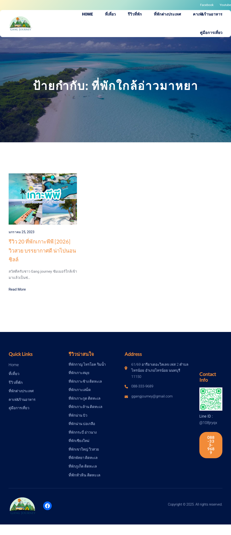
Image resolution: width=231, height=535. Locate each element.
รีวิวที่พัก (16, 382)
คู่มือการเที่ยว (19, 408)
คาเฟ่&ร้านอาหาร (22, 399)
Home (14, 365)
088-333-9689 (211, 445)
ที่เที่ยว (14, 373)
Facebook (207, 5)
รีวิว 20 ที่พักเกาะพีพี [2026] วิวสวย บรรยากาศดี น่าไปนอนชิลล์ (42, 250)
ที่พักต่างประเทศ (21, 391)
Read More (17, 289)
